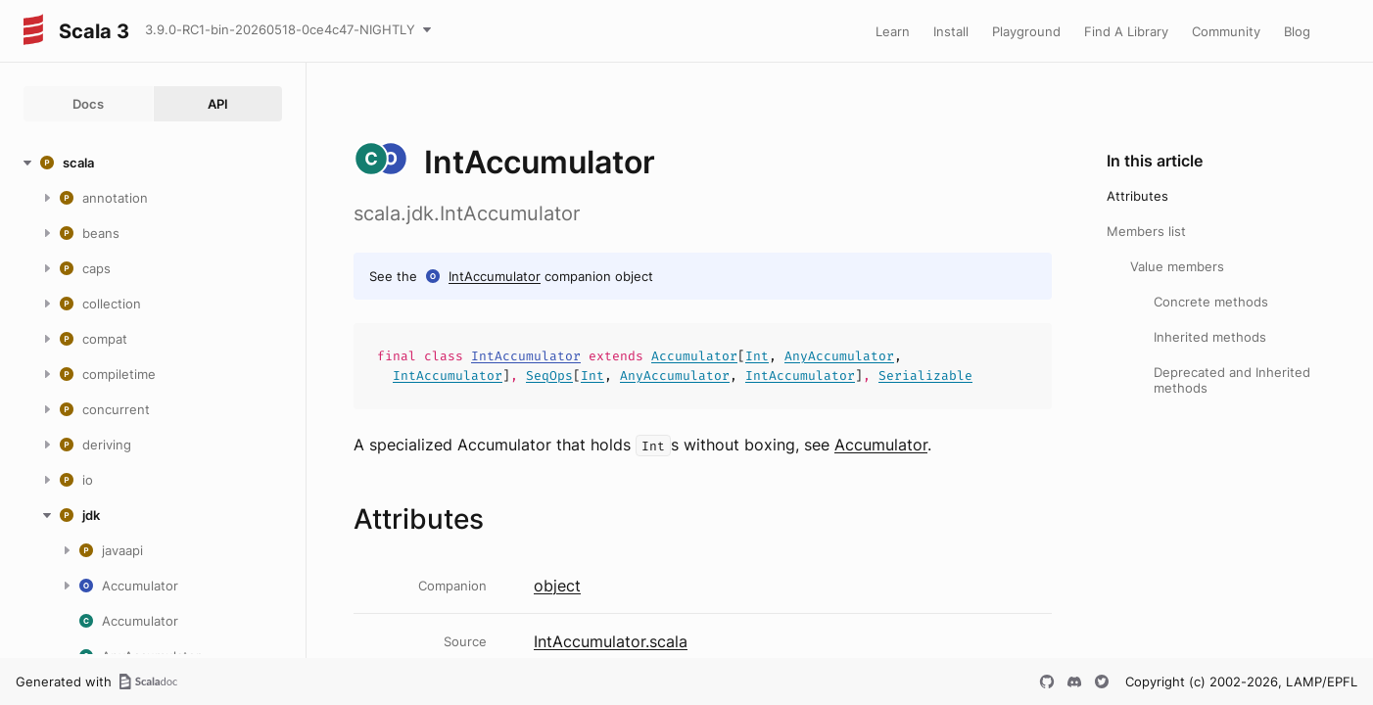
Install (951, 31)
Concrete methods (1211, 301)
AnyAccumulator (839, 356)
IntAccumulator (495, 276)
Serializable (925, 375)
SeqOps (549, 375)
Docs (88, 104)
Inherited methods (1210, 337)
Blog (1297, 31)
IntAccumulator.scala (610, 641)
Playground (1026, 31)
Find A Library (1126, 31)
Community (1226, 31)
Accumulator (694, 356)
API (218, 104)
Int (757, 356)
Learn (893, 31)
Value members (1177, 266)
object (557, 585)
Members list (1146, 231)
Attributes (1137, 196)
